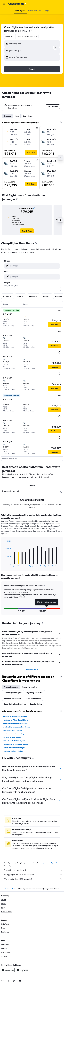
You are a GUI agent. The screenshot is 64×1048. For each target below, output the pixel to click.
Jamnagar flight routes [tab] (12, 698)
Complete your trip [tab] (29, 687)
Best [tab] (17, 116)
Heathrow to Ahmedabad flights (15, 720)
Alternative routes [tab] (11, 687)
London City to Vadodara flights (15, 744)
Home (7, 889)
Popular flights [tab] (36, 704)
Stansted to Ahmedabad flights (15, 723)
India (13, 889)
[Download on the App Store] (22, 970)
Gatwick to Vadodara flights (14, 741)
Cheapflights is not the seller (33, 870)
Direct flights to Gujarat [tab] (13, 693)
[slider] (60, 289)
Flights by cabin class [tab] (34, 693)
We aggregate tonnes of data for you (33, 874)
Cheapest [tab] (7, 116)
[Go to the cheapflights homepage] (17, 4)
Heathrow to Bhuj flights (12, 730)
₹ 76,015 (25, 30)
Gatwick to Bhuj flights (12, 737)
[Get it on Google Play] (8, 970)
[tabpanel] (32, 565)
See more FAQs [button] (32, 670)
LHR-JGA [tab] (32, 485)
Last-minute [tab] (27, 116)
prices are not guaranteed (51, 863)
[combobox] (9, 36)
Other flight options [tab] (33, 698)
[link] (27, 230)
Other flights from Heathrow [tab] (15, 704)
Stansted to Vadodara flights (14, 748)
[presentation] (32, 30)
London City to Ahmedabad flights (16, 727)
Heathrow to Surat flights (13, 751)
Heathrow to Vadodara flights (14, 734)
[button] (4, 4)
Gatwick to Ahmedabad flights (15, 716)
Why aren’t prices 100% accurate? (33, 879)
